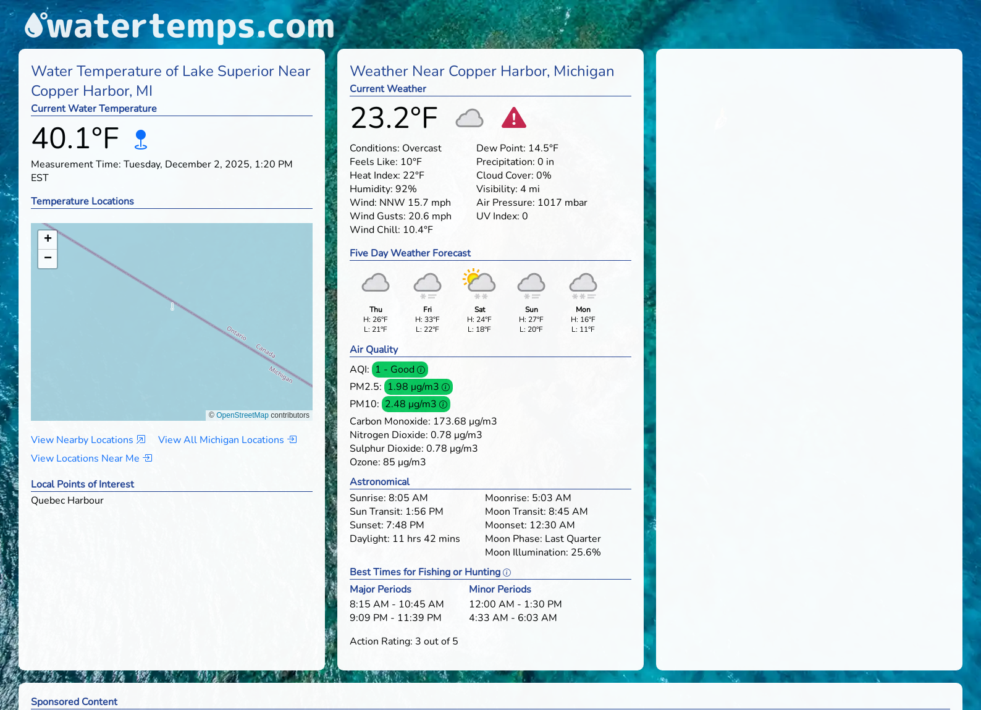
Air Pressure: (505, 202)
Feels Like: (374, 162)
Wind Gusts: (378, 216)
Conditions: (375, 148)
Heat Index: (375, 175)
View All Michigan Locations (227, 440)
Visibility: (497, 189)
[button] (172, 310)
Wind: (363, 202)
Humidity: (371, 189)
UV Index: (498, 216)
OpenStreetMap (242, 415)
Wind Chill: (375, 230)
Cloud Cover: (505, 175)
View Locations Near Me (91, 458)
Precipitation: (505, 162)
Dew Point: (501, 148)
